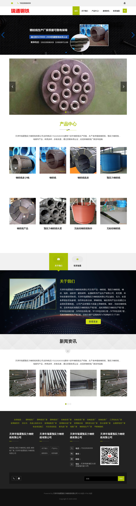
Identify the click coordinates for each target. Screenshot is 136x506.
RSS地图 (81, 493)
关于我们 (84, 11)
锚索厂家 (73, 426)
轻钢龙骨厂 (91, 419)
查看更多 (93, 321)
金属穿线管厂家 (119, 423)
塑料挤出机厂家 (91, 423)
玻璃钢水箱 (78, 423)
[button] (133, 35)
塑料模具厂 (30, 419)
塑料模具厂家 (42, 419)
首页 (76, 11)
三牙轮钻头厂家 (116, 419)
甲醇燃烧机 (98, 426)
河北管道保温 (51, 426)
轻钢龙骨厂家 (66, 419)
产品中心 (95, 11)
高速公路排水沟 (36, 423)
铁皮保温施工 (38, 426)
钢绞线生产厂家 (86, 426)
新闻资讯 (106, 11)
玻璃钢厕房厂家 (51, 423)
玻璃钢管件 (15, 423)
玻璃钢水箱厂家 (65, 423)
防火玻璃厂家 (105, 423)
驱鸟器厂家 (63, 426)
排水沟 (24, 423)
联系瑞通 (116, 11)
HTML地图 (88, 493)
